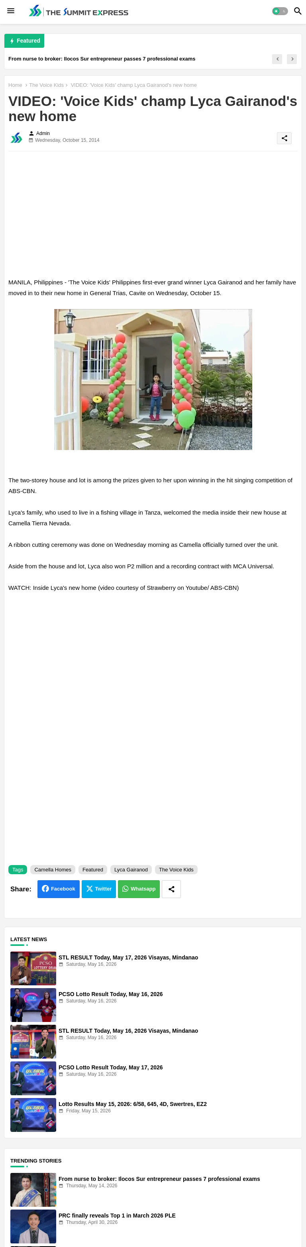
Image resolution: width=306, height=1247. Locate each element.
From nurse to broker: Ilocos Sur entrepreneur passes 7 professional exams (102, 59)
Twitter (103, 889)
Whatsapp (143, 889)
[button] (280, 11)
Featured (92, 870)
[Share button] (171, 889)
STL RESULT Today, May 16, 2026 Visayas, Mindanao (128, 1031)
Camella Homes (52, 870)
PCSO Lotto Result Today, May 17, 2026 (111, 1067)
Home (15, 85)
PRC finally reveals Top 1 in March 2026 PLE (117, 1215)
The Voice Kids (46, 85)
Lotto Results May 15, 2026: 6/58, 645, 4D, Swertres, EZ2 (133, 1104)
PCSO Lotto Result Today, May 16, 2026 (111, 994)
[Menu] (11, 11)
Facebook (63, 889)
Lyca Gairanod (131, 870)
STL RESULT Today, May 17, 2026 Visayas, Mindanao (128, 957)
